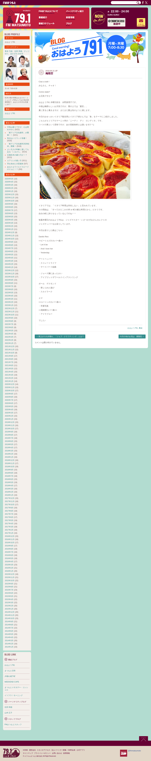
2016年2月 (9, 568)
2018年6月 (9, 479)
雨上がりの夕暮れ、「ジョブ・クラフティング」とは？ (61, 336)
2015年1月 (9, 609)
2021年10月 (9, 353)
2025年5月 (9, 217)
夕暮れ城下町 (10, 676)
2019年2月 (9, 454)
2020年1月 (9, 419)
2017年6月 (9, 517)
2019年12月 (9, 422)
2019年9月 (9, 432)
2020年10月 (9, 391)
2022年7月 (9, 324)
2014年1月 (9, 647)
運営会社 (32, 750)
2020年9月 (9, 394)
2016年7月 (9, 552)
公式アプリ (81, 750)
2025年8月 (9, 207)
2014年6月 (9, 631)
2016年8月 (9, 549)
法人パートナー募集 (58, 750)
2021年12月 (9, 346)
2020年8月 (9, 397)
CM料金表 (71, 750)
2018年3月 (9, 489)
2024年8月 (9, 245)
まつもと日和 (10, 671)
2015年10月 (9, 580)
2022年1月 (9, 343)
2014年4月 (9, 637)
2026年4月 (9, 182)
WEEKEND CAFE (12, 682)
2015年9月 (9, 584)
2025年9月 (9, 204)
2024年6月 (9, 251)
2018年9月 (9, 470)
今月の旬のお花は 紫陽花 (131, 336)
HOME (25, 750)
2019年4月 (9, 448)
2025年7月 (9, 210)
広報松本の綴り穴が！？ (17, 155)
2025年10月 (9, 201)
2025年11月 (9, 198)
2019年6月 (9, 441)
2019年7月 (9, 438)
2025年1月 (9, 229)
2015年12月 (9, 574)
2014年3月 (9, 640)
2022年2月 (9, 340)
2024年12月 (9, 232)
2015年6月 (9, 593)
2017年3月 (9, 527)
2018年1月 (9, 495)
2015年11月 (9, 577)
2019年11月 (9, 425)
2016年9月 (9, 546)
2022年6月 (9, 327)
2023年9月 (9, 280)
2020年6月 (9, 403)
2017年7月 (9, 514)
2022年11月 (9, 312)
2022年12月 (9, 308)
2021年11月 (9, 350)
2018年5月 (9, 482)
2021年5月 (9, 369)
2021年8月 (9, 359)
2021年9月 (9, 356)
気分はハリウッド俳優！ (17, 138)
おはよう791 (132, 328)
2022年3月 (9, 337)
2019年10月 (9, 429)
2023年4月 (9, 296)
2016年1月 (9, 571)
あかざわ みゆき (16, 54)
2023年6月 (9, 289)
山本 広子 (8, 713)
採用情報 (66, 753)
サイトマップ (28, 753)
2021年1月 (9, 381)
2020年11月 (9, 387)
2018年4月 (9, 486)
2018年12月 (9, 460)
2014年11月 (9, 615)
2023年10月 (9, 277)
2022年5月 (9, 331)
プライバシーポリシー (42, 753)
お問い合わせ (57, 753)
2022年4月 (9, 334)
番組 (140, 328)
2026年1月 (9, 191)
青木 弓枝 (9, 51)
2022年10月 (9, 315)
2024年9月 (9, 242)
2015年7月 (9, 590)
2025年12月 (9, 194)
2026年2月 (9, 188)
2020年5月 (9, 406)
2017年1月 (9, 533)
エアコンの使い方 (14, 160)
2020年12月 (9, 384)
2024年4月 (9, 258)
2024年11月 (9, 236)
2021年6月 (9, 365)
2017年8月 (9, 511)
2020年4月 (9, 410)
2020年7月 (9, 400)
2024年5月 (9, 255)
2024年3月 (9, 261)
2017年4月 (9, 524)
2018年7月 (9, 476)
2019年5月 (9, 444)
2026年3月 (9, 185)
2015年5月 (9, 596)
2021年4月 (9, 372)
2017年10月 (9, 505)
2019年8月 (9, 435)
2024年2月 (9, 264)
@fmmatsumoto (134, 751)
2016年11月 (9, 539)
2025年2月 (9, 226)
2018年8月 (9, 473)
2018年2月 (9, 492)
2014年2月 (9, 644)
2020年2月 (9, 416)
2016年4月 (9, 561)
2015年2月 (9, 606)
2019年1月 (9, 457)
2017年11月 (9, 501)
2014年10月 (9, 618)
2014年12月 (9, 612)
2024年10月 (9, 239)
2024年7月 (9, 248)
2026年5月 (9, 179)
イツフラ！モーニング (14, 695)
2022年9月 (9, 318)
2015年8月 (9, 587)
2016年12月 (9, 536)
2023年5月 (9, 293)
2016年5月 (9, 558)
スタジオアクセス (43, 750)
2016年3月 (9, 565)
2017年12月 (9, 498)
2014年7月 (9, 628)
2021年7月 (9, 362)
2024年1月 (9, 267)
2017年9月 (9, 508)
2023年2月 (9, 302)
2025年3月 (9, 223)
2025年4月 (9, 220)
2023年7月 (9, 286)
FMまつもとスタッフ (13, 724)
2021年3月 (9, 375)
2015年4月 (9, 599)
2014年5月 (9, 634)
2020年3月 (9, 413)
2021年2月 (9, 378)
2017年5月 (9, 520)
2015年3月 (9, 603)
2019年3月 (9, 451)
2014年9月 (9, 621)
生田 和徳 (18, 51)
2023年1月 (9, 305)
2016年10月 (9, 543)
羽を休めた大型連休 (15, 164)
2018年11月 (9, 463)
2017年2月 (9, 530)
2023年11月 (9, 274)
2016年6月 (9, 555)
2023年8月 (9, 283)
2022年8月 (9, 321)
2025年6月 (9, 213)
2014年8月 (9, 625)
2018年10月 (9, 467)
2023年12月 (9, 270)
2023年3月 (9, 299)
